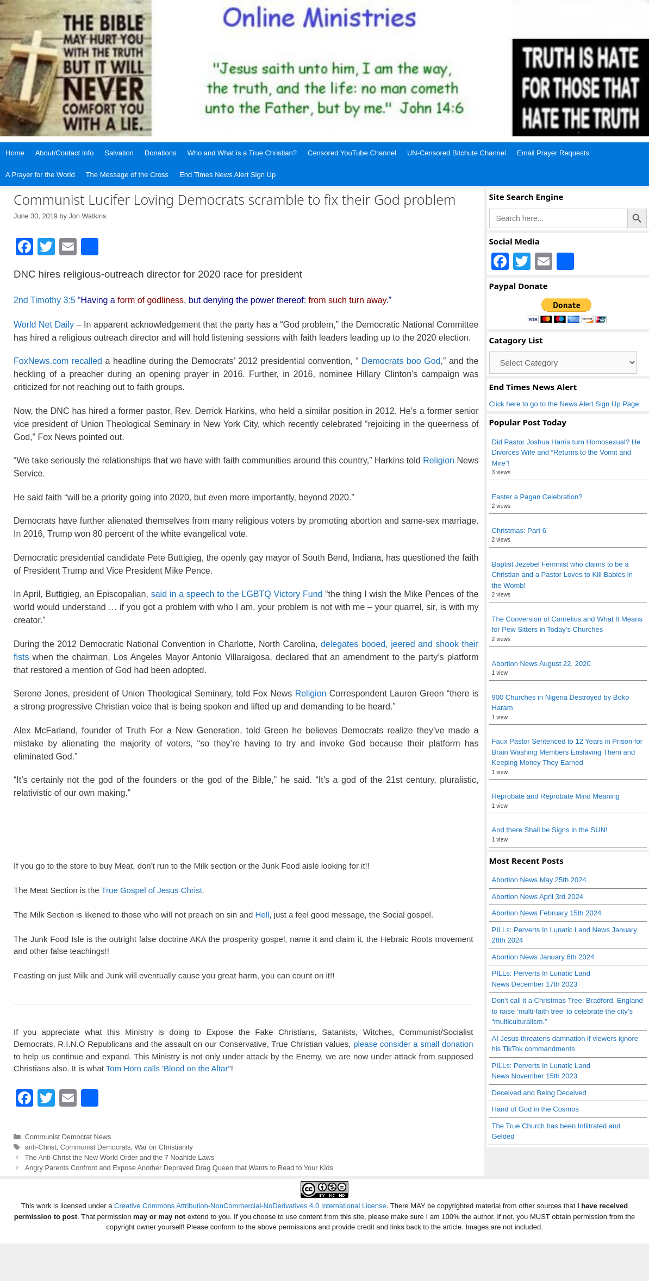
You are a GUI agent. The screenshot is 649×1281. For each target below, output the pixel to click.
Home (14, 153)
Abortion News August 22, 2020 (541, 664)
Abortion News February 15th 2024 (547, 913)
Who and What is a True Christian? (242, 153)
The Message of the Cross (127, 175)
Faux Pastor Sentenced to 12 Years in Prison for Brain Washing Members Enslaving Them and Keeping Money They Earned (567, 752)
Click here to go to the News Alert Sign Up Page (564, 404)
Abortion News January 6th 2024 (543, 957)
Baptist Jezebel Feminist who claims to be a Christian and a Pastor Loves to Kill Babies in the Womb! (562, 574)
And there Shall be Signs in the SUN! (550, 830)
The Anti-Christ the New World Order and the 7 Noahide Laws (119, 1157)
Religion (438, 460)
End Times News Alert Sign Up (227, 175)
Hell (262, 914)
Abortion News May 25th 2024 (539, 880)
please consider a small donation (413, 1043)
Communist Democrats (95, 1147)
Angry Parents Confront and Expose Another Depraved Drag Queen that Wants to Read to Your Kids (179, 1168)
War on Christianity (164, 1147)
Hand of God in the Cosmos (535, 1109)
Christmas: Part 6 (519, 530)
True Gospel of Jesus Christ (151, 890)
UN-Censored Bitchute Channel (456, 153)
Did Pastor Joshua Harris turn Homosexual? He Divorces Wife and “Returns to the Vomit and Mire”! (566, 452)
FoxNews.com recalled (58, 361)
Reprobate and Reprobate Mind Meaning (556, 796)
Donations (161, 153)
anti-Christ (41, 1147)
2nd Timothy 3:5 (45, 300)
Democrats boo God (401, 361)
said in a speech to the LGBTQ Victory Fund (237, 594)
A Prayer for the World (40, 175)
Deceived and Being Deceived (539, 1093)
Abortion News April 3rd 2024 (537, 897)
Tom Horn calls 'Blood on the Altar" (168, 1068)
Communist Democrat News (68, 1137)
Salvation (118, 153)
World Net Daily (44, 324)
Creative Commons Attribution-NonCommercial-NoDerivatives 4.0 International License (250, 1206)
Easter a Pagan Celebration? (537, 497)
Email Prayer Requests (553, 153)
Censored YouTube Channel (352, 153)
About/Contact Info (64, 153)
